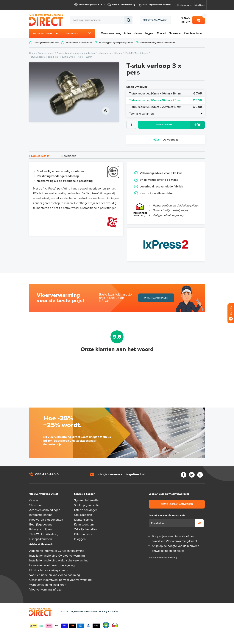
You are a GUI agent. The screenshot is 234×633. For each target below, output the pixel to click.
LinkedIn (192, 475)
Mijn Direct (199, 5)
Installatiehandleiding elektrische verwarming (58, 560)
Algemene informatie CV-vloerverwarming (56, 551)
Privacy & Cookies (108, 611)
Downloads (68, 156)
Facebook (183, 475)
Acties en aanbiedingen (44, 510)
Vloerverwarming (111, 33)
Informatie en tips (40, 515)
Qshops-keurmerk (40, 539)
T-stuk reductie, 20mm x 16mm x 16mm (165, 93)
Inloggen (80, 539)
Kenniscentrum (193, 33)
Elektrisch (72, 33)
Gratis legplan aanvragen (177, 504)
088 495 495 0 (47, 474)
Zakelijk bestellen (85, 529)
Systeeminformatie (86, 500)
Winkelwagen (198, 20)
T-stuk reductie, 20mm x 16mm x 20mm (165, 100)
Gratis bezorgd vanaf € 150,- (91, 4)
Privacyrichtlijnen (40, 529)
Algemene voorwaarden (84, 611)
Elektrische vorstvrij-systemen (48, 570)
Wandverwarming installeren (47, 585)
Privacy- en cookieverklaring (163, 557)
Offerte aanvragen (155, 20)
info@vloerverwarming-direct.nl (121, 474)
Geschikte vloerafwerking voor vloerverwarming (60, 580)
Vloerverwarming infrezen (46, 589)
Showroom (175, 33)
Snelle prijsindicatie (87, 505)
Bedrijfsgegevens (40, 524)
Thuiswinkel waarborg (115, 625)
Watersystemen (42, 33)
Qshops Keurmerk (106, 625)
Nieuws (138, 33)
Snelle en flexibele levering (123, 4)
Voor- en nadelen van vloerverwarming (54, 575)
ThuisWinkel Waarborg (43, 534)
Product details (39, 156)
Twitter (200, 475)
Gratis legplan (83, 515)
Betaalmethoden (64, 625)
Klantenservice (184, 5)
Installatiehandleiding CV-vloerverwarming (57, 556)
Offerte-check (83, 534)
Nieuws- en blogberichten (46, 520)
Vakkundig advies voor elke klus (156, 4)
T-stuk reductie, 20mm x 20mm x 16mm (165, 107)
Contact (161, 33)
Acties (127, 33)
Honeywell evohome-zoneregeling (52, 565)
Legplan (149, 33)
